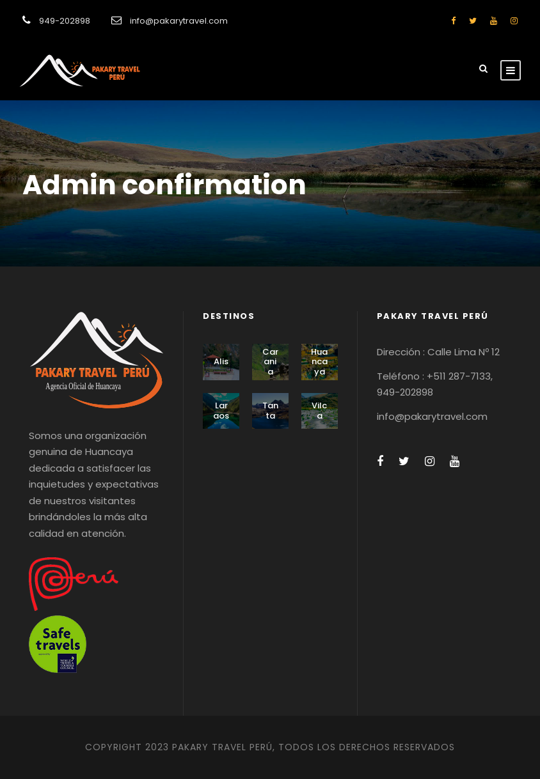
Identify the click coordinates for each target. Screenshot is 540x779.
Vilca (319, 410)
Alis (221, 361)
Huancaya (319, 362)
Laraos (221, 410)
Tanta (270, 410)
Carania (270, 362)
